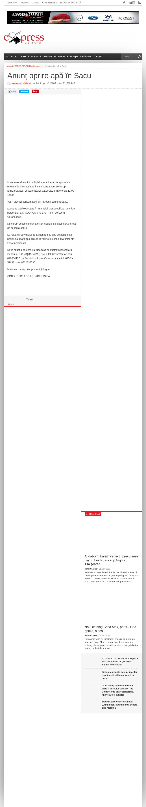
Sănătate (85, 56)
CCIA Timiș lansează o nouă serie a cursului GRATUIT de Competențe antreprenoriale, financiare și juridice (118, 690)
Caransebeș (49, 2)
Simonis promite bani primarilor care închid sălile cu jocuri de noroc (119, 675)
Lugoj (35, 2)
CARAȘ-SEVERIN (22, 66)
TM (10, 56)
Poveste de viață (70, 2)
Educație (72, 56)
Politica (36, 56)
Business (59, 56)
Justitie (48, 56)
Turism (97, 56)
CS (6, 56)
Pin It (11, 304)
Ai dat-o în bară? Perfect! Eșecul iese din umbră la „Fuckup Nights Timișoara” (111, 560)
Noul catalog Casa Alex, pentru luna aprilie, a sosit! (110, 629)
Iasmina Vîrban (21, 83)
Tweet (29, 299)
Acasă (10, 66)
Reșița (25, 2)
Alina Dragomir (91, 569)
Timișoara (12, 2)
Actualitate (21, 56)
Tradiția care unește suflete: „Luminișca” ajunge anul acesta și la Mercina (119, 704)
